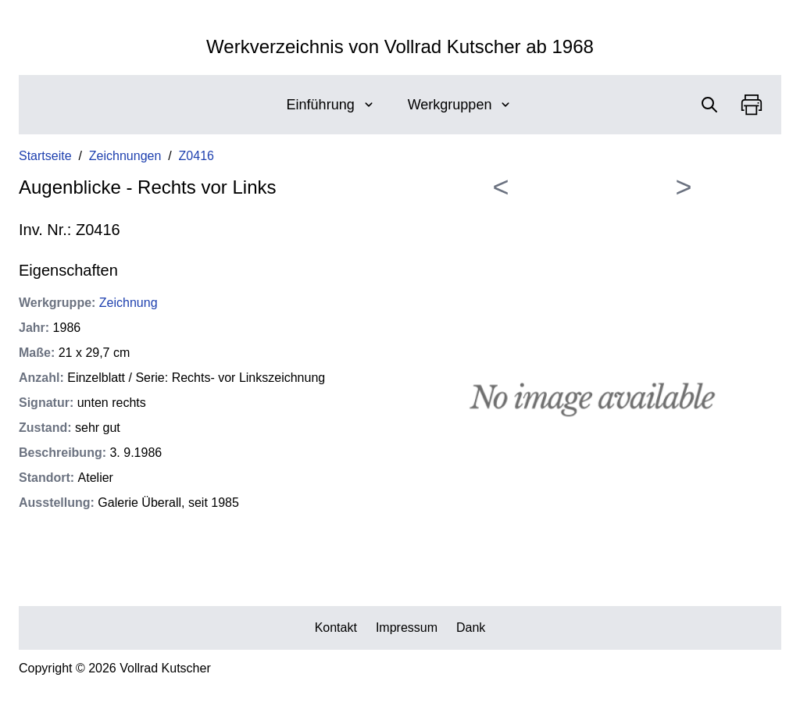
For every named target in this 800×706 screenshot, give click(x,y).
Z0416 (196, 155)
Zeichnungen (125, 155)
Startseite (45, 155)
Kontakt (336, 627)
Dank (470, 627)
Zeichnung (128, 302)
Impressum (407, 627)
